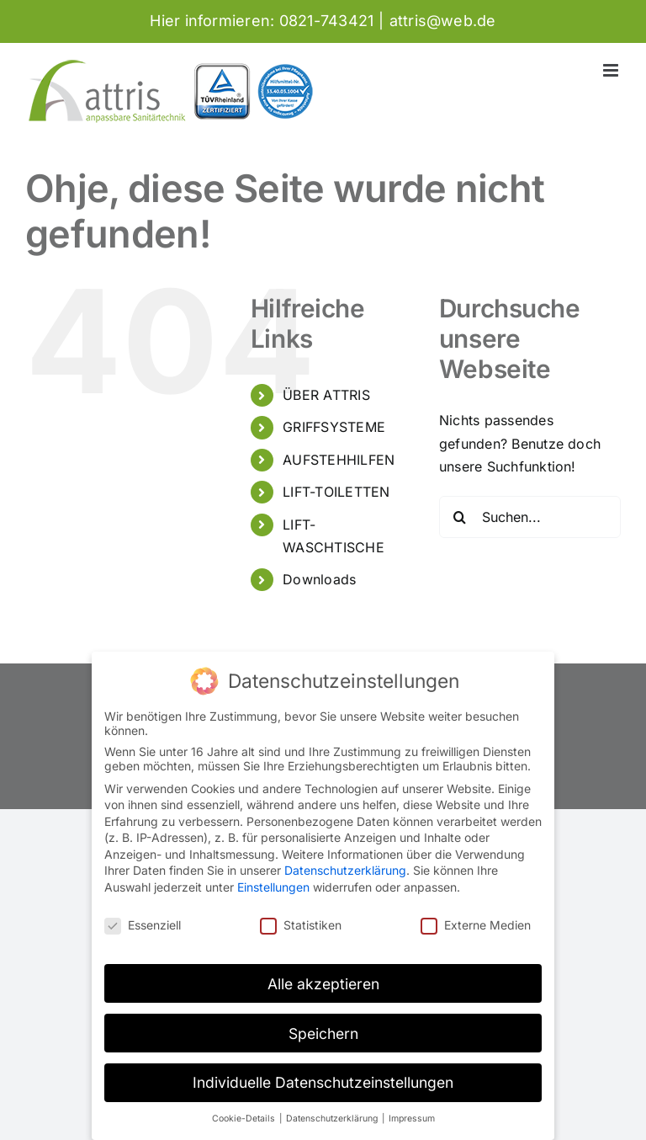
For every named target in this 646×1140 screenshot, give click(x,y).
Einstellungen (273, 887)
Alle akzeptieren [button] (323, 984)
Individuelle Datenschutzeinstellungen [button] (323, 1082)
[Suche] (460, 517)
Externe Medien (476, 925)
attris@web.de (442, 20)
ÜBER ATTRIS (326, 394)
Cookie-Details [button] (245, 1118)
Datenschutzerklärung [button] (333, 1118)
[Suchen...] (530, 517)
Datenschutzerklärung (345, 870)
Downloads (319, 579)
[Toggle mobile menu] (612, 70)
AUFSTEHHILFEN (338, 459)
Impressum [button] (412, 1118)
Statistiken (301, 925)
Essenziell (142, 925)
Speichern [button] (323, 1033)
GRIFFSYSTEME (334, 426)
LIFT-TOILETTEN (336, 491)
